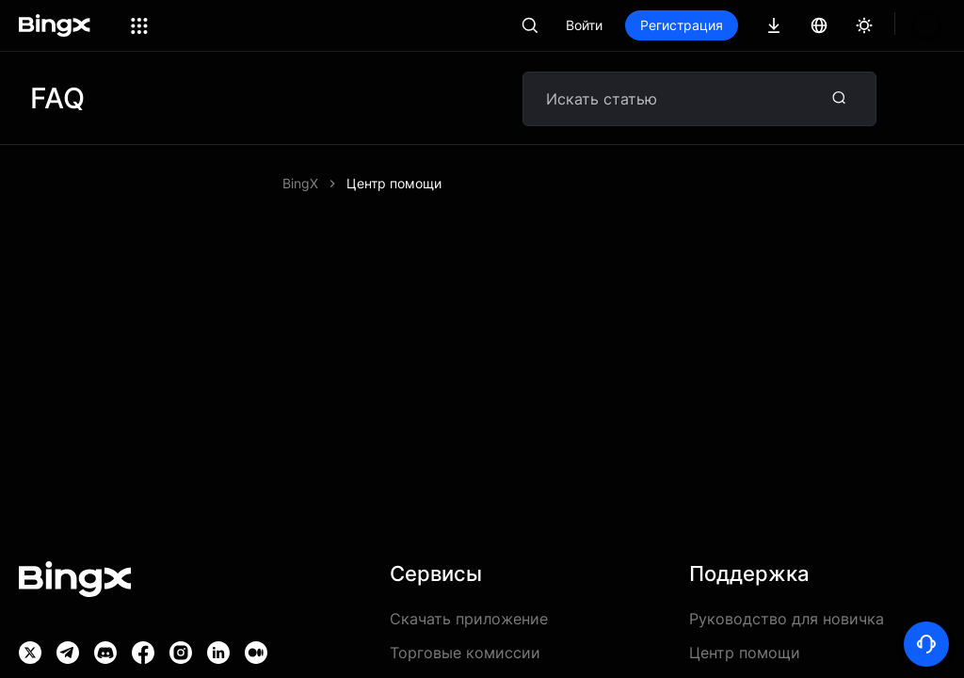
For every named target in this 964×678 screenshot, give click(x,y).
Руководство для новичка (786, 618)
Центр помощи (394, 183)
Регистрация (745, 25)
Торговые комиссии (465, 652)
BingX (300, 183)
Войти (648, 25)
